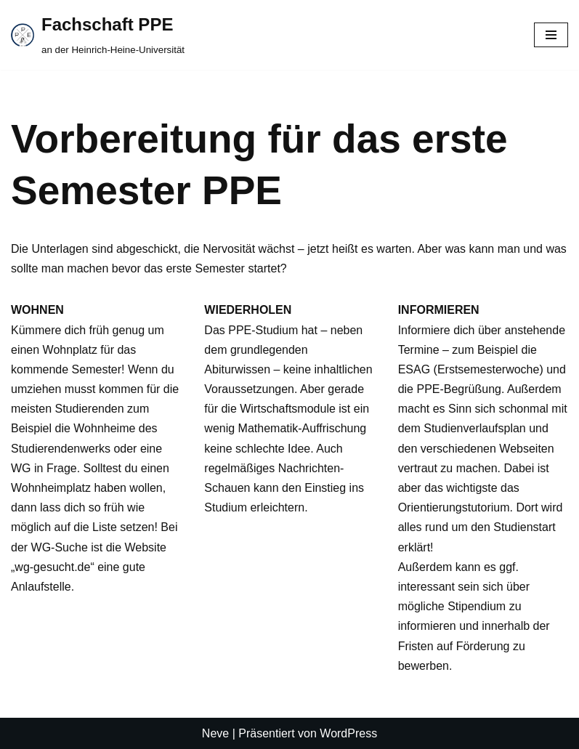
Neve (215, 733)
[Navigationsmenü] (551, 35)
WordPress (348, 733)
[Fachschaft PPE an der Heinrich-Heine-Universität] (98, 35)
